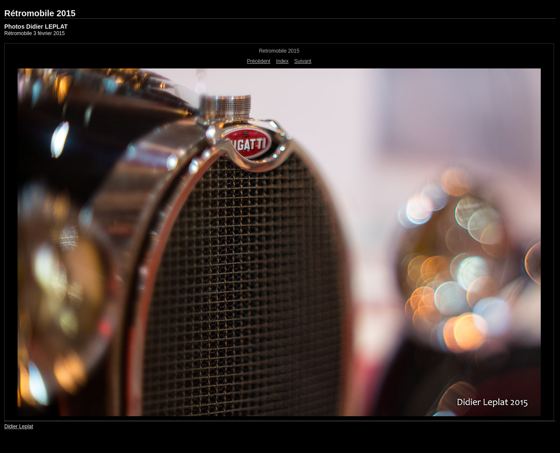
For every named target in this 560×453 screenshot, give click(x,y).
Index (282, 61)
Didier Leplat (18, 426)
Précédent (259, 61)
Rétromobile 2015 (40, 13)
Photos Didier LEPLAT (36, 26)
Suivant (302, 61)
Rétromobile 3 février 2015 (34, 33)
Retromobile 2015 (279, 51)
